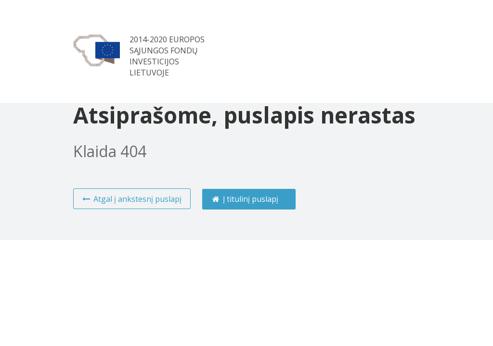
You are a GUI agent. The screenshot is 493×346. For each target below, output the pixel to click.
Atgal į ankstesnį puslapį (131, 199)
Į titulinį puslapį (245, 199)
